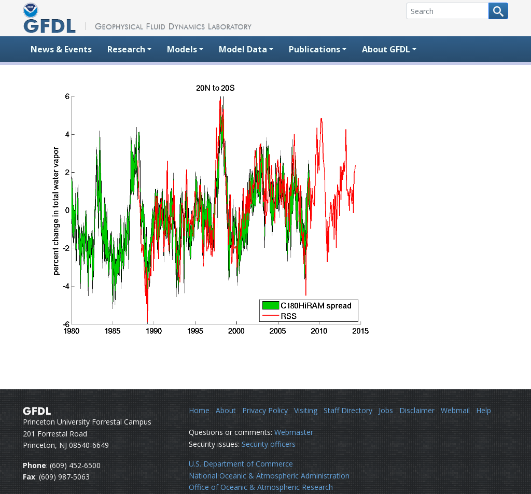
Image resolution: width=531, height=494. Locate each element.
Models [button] (182, 49)
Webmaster (293, 432)
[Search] (447, 11)
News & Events (61, 49)
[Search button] (498, 11)
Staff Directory (348, 410)
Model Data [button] (243, 49)
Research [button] (126, 49)
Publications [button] (314, 49)
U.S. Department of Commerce (241, 464)
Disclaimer (417, 410)
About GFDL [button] (386, 49)
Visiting (305, 410)
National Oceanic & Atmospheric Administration (269, 476)
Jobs (386, 410)
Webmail (455, 410)
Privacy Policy (265, 410)
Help (483, 410)
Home (199, 410)
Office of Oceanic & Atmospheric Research (261, 487)
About (226, 410)
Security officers (269, 444)
